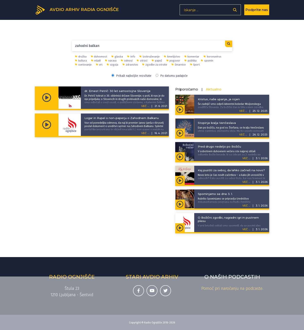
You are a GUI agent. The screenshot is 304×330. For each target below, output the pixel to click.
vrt (99, 64)
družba (81, 56)
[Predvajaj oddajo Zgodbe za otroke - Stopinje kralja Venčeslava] (180, 133)
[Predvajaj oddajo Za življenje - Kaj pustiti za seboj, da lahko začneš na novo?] (180, 180)
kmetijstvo (172, 56)
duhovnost (99, 56)
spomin (207, 60)
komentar (192, 56)
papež (157, 60)
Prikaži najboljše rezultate (131, 76)
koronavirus (212, 56)
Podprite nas (257, 12)
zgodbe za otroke (154, 64)
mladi (96, 60)
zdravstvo (130, 64)
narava (111, 60)
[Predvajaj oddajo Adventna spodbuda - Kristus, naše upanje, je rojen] (180, 109)
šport (195, 64)
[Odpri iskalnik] (235, 11)
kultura (81, 60)
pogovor (173, 60)
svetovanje (83, 64)
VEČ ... (145, 106)
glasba (117, 56)
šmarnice (179, 64)
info (131, 56)
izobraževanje (150, 56)
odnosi (127, 60)
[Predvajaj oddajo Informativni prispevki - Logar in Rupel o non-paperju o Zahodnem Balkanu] (46, 125)
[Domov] (80, 11)
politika (191, 60)
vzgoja (112, 64)
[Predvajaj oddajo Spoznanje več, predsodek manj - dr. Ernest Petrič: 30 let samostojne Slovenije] (46, 97)
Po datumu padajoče (172, 76)
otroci (142, 60)
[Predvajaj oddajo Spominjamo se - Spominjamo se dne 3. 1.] (180, 204)
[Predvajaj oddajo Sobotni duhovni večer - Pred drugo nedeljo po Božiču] (180, 156)
